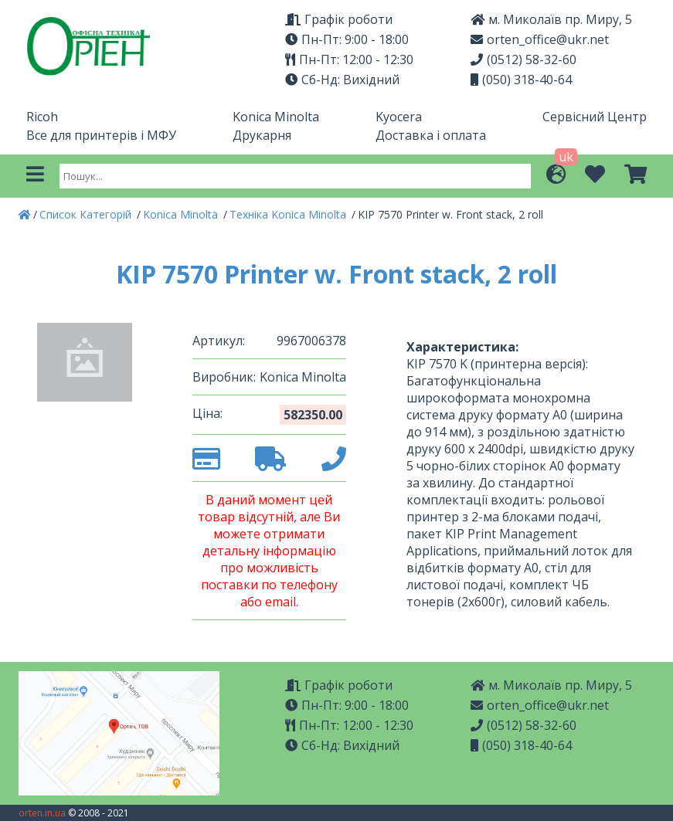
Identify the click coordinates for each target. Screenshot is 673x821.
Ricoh (42, 116)
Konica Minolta (276, 116)
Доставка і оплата (431, 135)
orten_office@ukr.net (540, 39)
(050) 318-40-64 (521, 79)
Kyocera (399, 116)
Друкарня (262, 135)
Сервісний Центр (594, 116)
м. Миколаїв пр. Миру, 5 (551, 19)
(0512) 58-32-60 (523, 59)
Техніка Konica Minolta (289, 214)
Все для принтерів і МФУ (101, 135)
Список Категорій (86, 214)
